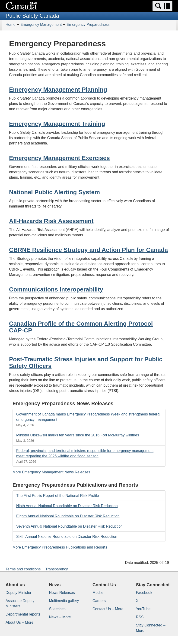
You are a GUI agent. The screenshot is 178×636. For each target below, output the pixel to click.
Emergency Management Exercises (59, 157)
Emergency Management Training (57, 123)
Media (97, 593)
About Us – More (19, 622)
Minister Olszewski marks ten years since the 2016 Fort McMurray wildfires (77, 435)
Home (11, 25)
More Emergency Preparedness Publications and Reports (60, 547)
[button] (162, 6)
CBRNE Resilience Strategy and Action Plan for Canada (88, 249)
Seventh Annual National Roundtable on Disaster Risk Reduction (69, 526)
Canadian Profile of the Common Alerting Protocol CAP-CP (81, 327)
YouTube (143, 609)
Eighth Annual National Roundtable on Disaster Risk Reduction (68, 516)
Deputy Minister (18, 593)
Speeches (57, 609)
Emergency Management (41, 25)
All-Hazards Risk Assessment (51, 221)
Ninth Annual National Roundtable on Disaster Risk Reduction (67, 506)
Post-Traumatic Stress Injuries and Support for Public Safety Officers (85, 362)
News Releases (62, 593)
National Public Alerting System (54, 192)
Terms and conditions (23, 569)
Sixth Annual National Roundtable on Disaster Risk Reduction (66, 537)
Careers (99, 601)
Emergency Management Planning (58, 89)
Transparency (56, 569)
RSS (140, 617)
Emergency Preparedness (88, 25)
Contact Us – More (107, 609)
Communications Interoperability (56, 289)
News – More (60, 617)
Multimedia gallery (64, 601)
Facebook (144, 593)
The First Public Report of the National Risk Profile (57, 496)
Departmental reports (23, 614)
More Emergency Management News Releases (51, 472)
